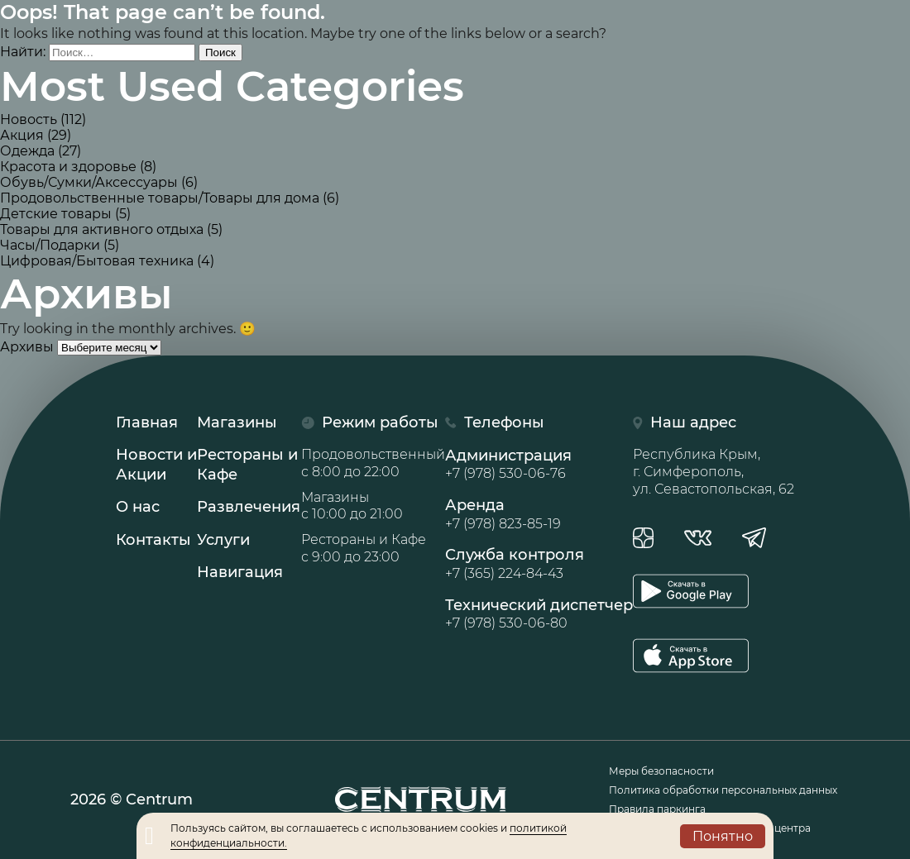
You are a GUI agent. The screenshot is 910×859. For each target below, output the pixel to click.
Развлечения (248, 507)
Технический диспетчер (539, 614)
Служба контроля (539, 564)
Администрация (539, 464)
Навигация (240, 572)
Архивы (27, 347)
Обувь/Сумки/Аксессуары (89, 182)
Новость (28, 119)
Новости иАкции (156, 464)
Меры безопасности (661, 771)
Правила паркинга (657, 809)
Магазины (237, 422)
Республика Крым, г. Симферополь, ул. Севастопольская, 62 (713, 471)
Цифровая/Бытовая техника (97, 261)
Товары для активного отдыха (102, 229)
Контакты (153, 540)
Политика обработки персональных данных (723, 790)
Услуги (223, 540)
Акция (22, 135)
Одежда (27, 151)
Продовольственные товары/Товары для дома (159, 198)
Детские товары (56, 214)
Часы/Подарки (50, 245)
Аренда (539, 514)
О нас (138, 507)
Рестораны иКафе (247, 464)
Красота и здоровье (68, 166)
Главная (147, 422)
